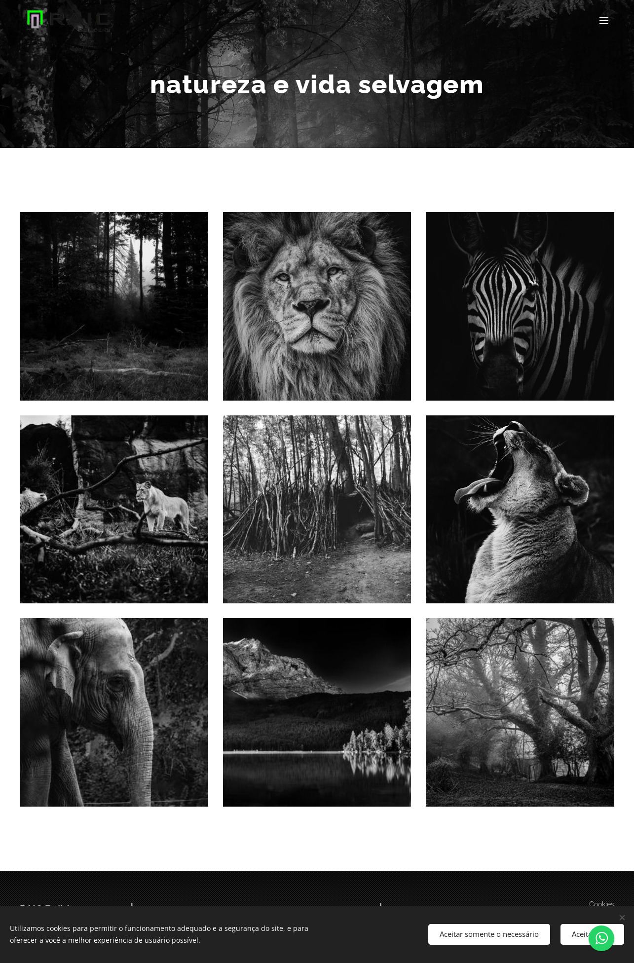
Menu (603, 20)
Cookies (601, 904)
